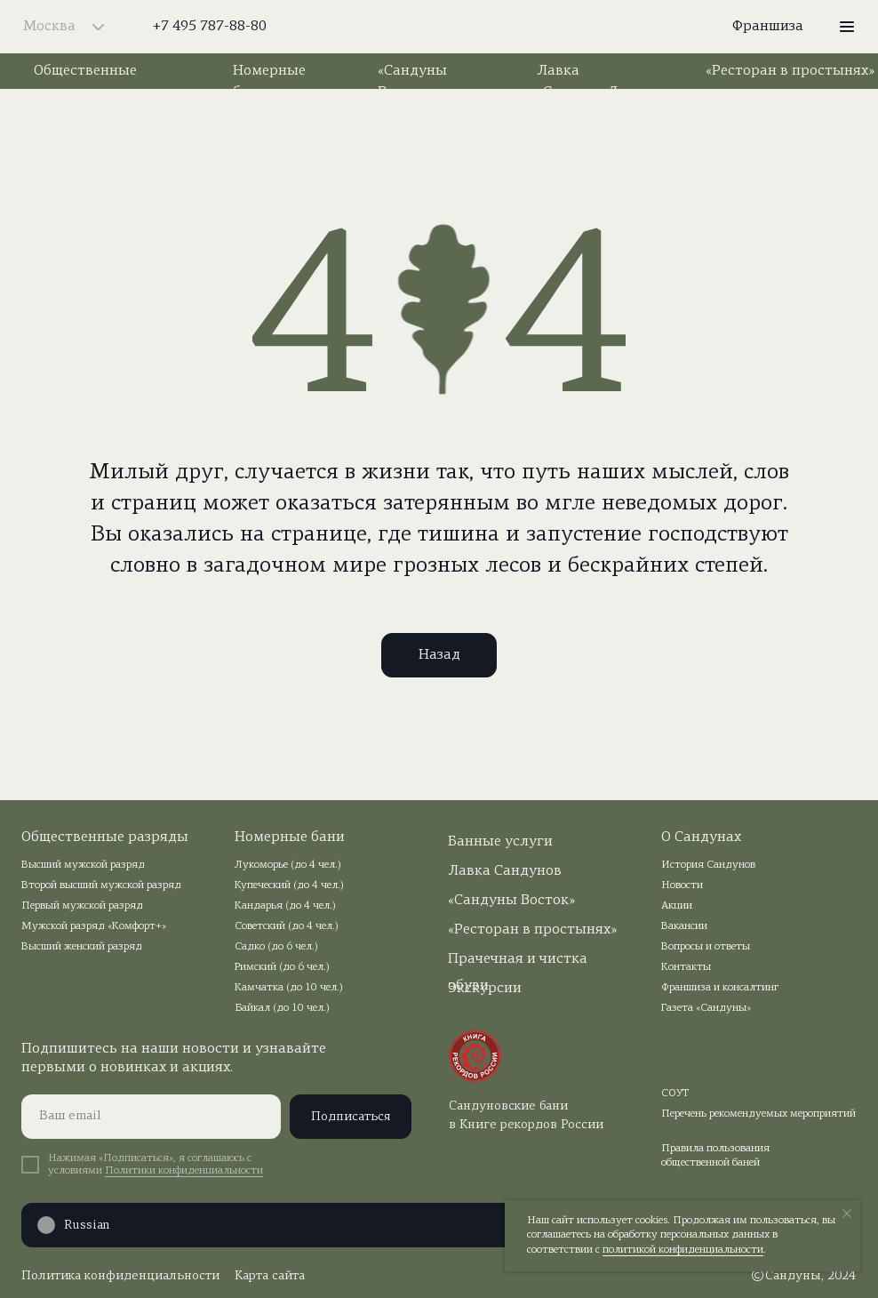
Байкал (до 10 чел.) (282, 1008)
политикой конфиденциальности (683, 1250)
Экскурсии (485, 989)
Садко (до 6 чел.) (276, 946)
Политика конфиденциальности (120, 1276)
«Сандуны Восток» (511, 900)
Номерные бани (290, 837)
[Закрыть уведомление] (847, 1213)
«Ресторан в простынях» (790, 71)
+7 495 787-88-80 (210, 27)
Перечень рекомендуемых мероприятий (758, 1114)
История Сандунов (708, 865)
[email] (151, 1116)
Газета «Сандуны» (706, 1008)
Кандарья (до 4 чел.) (285, 906)
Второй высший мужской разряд (101, 885)
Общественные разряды (104, 837)
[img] (439, 27)
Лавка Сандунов (505, 871)
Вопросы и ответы (705, 946)
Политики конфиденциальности (184, 1171)
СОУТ (675, 1093)
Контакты (686, 967)
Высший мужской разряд (83, 865)
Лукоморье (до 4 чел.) (288, 865)
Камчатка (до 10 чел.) (289, 987)
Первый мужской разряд (82, 906)
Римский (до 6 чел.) (282, 967)
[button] (847, 26)
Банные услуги (500, 842)
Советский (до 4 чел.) (287, 926)
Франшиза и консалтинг (720, 987)
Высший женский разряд (81, 946)
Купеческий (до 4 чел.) (289, 885)
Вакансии (684, 926)
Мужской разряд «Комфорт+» (93, 926)
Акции (676, 906)
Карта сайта (270, 1276)
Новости (682, 885)
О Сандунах (701, 837)
